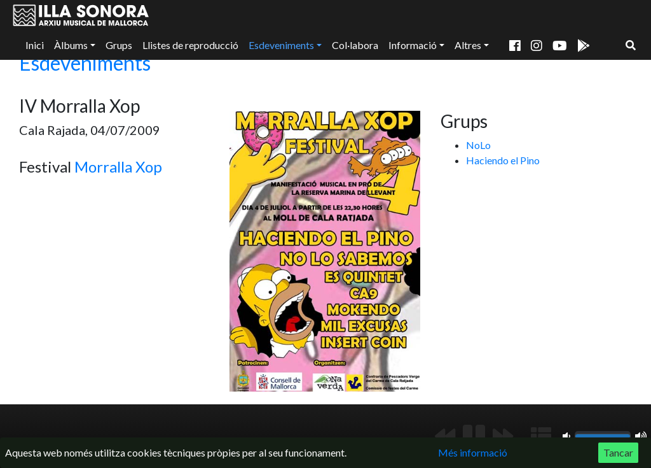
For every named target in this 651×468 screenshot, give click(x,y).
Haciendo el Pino (503, 160)
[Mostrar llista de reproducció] (541, 436)
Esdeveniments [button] (281, 45)
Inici (34, 45)
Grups (119, 45)
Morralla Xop (118, 166)
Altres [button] (468, 45)
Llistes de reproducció (190, 45)
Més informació (472, 452)
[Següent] (503, 436)
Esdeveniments (85, 62)
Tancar (618, 452)
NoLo (478, 145)
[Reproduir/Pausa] (474, 436)
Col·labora (355, 45)
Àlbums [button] (71, 45)
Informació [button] (412, 45)
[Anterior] (445, 436)
